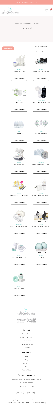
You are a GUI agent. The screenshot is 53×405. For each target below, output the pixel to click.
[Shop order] (44, 50)
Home (16, 24)
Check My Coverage (19, 78)
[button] (51, 11)
